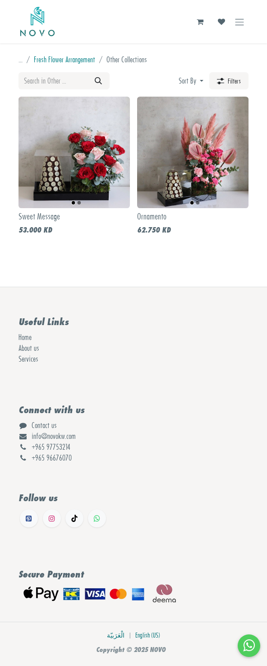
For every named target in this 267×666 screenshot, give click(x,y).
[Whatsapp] (97, 518)
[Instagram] (52, 518)
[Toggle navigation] (239, 21)
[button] (191, 80)
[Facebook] (29, 518)
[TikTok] (74, 518)
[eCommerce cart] (200, 22)
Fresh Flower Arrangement (64, 59)
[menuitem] (115, 635)
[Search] (98, 80)
